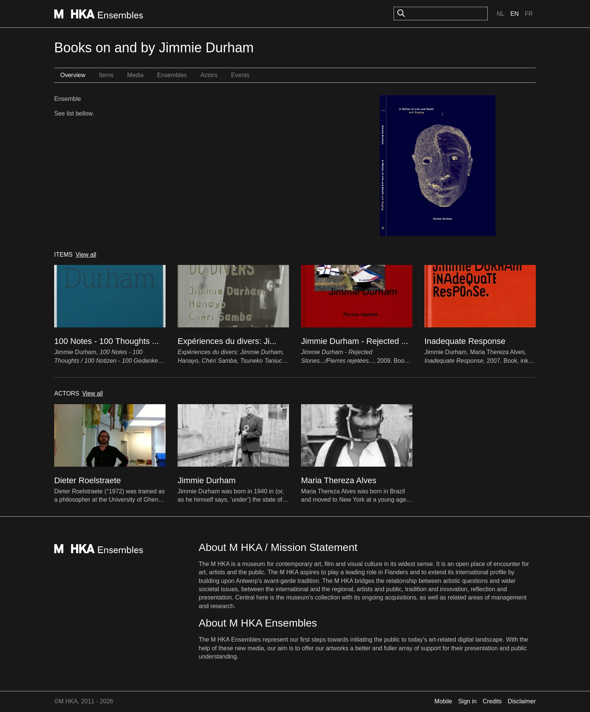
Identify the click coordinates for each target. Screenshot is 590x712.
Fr (529, 14)
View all (86, 254)
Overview (72, 75)
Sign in (467, 701)
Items (106, 75)
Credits (492, 701)
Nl (500, 14)
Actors (209, 75)
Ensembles (172, 75)
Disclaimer (522, 701)
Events (240, 75)
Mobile (443, 701)
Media (135, 75)
